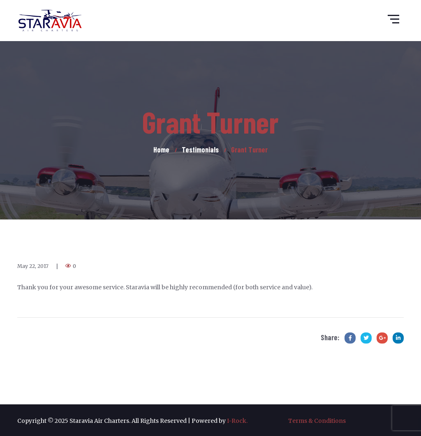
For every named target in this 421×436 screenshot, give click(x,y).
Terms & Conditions (317, 420)
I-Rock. (257, 420)
